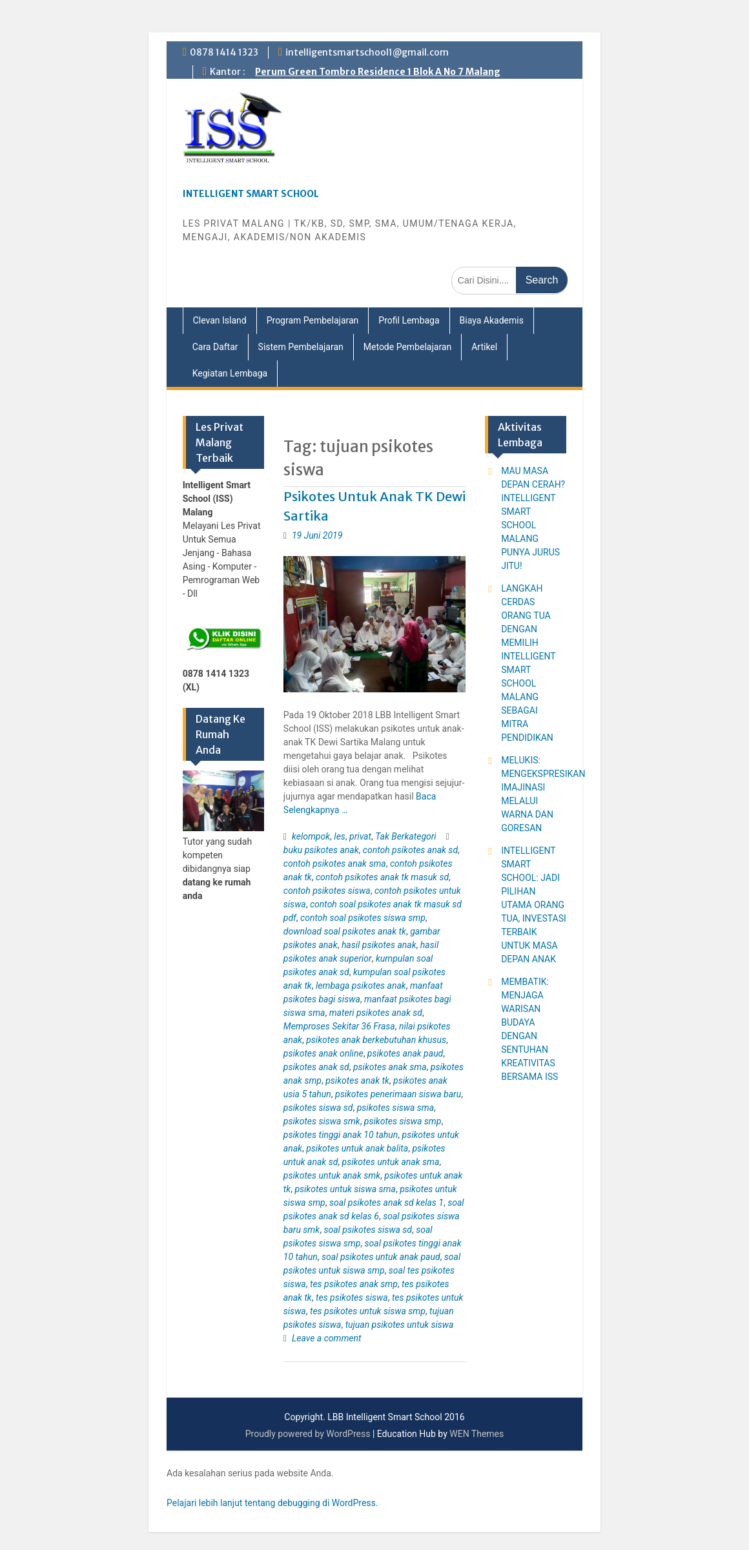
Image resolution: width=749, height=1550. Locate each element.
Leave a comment (327, 1338)
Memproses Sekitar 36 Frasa (339, 1026)
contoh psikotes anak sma (334, 863)
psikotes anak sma (390, 1067)
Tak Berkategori (405, 836)
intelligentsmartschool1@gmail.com (367, 52)
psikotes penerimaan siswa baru (398, 1094)
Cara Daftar (215, 347)
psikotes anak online (323, 1053)
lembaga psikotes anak (361, 985)
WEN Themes (476, 1434)
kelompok (311, 836)
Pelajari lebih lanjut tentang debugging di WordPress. (272, 1503)
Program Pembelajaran (313, 320)
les (339, 836)
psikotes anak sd (316, 1067)
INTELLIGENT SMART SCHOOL (251, 194)
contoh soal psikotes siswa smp (363, 918)
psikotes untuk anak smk (331, 1175)
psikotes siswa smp (403, 1121)
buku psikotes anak (321, 850)
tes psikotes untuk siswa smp (368, 1311)
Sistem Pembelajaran (301, 347)
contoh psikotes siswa (327, 890)
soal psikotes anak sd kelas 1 (386, 1202)
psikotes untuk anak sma (391, 1162)
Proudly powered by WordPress (308, 1434)
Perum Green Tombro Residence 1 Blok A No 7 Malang (377, 72)
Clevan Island (220, 320)
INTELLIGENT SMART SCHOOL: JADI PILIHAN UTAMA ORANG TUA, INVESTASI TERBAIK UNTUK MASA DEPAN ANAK (533, 904)
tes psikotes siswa (352, 1297)
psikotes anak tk (357, 1080)
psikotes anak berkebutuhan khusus (376, 1040)
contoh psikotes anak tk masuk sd (382, 877)
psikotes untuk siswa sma (345, 1189)
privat (360, 836)
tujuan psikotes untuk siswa (399, 1324)
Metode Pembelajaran (407, 347)
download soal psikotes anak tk (344, 931)
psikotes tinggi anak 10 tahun (340, 1135)
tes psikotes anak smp (354, 1284)
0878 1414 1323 (224, 52)
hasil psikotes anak (379, 945)
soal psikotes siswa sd (367, 1229)
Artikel (484, 347)
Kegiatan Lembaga (230, 373)
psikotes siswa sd (318, 1107)
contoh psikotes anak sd (410, 850)
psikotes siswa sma (395, 1107)
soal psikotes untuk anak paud (381, 1257)
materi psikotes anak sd (375, 1013)
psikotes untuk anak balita (357, 1148)
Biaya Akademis (492, 320)
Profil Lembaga (408, 320)
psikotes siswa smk (321, 1121)
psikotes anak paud (405, 1053)
